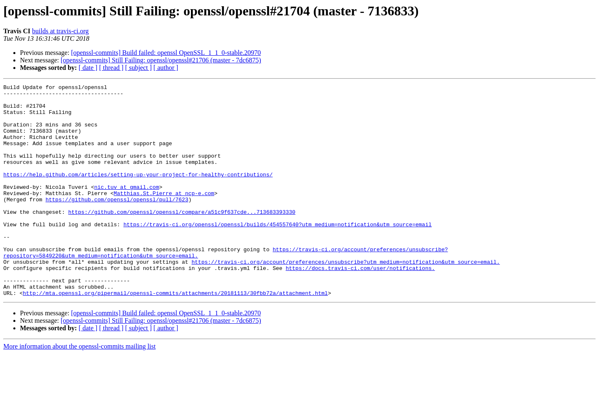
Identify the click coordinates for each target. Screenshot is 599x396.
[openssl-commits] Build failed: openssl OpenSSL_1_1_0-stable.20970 (166, 52)
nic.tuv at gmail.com (126, 208)
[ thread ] (111, 67)
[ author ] (165, 67)
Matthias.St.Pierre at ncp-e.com (164, 215)
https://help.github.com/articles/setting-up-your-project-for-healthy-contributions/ (137, 193)
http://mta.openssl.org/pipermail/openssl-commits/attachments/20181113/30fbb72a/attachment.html (175, 335)
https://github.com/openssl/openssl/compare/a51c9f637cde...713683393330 (181, 238)
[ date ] (88, 67)
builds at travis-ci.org (60, 31)
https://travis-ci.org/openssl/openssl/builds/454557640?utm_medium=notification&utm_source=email (278, 253)
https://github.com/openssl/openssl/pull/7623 (116, 223)
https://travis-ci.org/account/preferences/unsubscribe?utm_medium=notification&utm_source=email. (345, 298)
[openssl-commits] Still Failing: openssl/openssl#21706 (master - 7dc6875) (161, 60)
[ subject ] (138, 67)
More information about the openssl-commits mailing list (79, 388)
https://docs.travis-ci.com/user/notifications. (360, 305)
